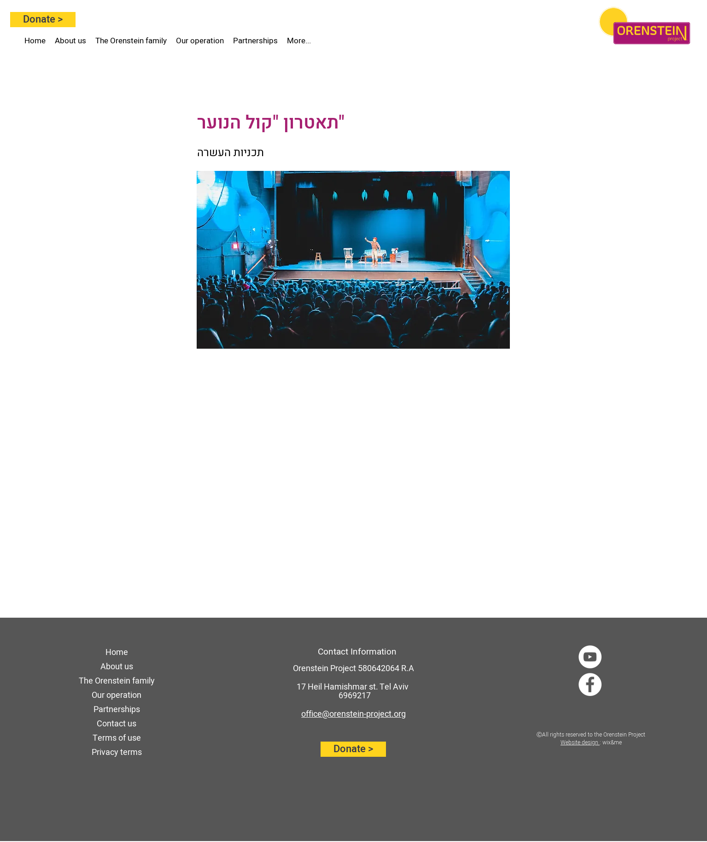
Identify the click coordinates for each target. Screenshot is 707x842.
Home (116, 652)
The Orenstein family (117, 681)
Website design (580, 742)
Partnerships (116, 709)
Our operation (116, 695)
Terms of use (117, 738)
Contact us (116, 724)
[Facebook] (590, 684)
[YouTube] (590, 656)
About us (116, 667)
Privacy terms (117, 752)
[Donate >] (43, 19)
